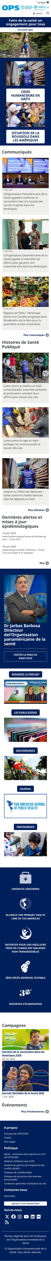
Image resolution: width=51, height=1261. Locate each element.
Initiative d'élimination (25, 1004)
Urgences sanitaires (25, 889)
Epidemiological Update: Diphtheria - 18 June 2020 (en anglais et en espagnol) (23, 551)
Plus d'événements (33, 1111)
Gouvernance (25, 750)
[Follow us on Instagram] (20, 1217)
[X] (7, 1217)
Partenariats (25, 826)
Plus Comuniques (34, 335)
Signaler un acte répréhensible (25, 1203)
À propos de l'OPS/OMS (16, 1133)
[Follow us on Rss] (7, 1223)
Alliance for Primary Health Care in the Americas (25, 916)
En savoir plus (25, 29)
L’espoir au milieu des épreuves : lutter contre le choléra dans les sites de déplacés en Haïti (23, 495)
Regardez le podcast (25, 674)
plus (42, 563)
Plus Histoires (36, 510)
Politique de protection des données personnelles (22, 1178)
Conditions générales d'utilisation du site (25, 1183)
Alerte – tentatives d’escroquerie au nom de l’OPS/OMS (25, 1156)
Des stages (9, 1141)
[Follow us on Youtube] (26, 1217)
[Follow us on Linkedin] (33, 1217)
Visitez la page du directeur (25, 656)
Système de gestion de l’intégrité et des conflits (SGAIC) (24, 1167)
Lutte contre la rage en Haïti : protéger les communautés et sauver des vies (22, 444)
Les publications (25, 712)
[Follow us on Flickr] (39, 1217)
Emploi (7, 1137)
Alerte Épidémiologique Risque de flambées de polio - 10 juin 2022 (24, 538)
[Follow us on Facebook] (13, 1217)
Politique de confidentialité (18, 1172)
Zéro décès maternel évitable (25, 977)
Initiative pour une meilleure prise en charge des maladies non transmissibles (25, 948)
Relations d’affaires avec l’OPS (19, 1161)
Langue (43, 2)
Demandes (9, 1195)
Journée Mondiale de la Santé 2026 (23, 1093)
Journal (25, 788)
